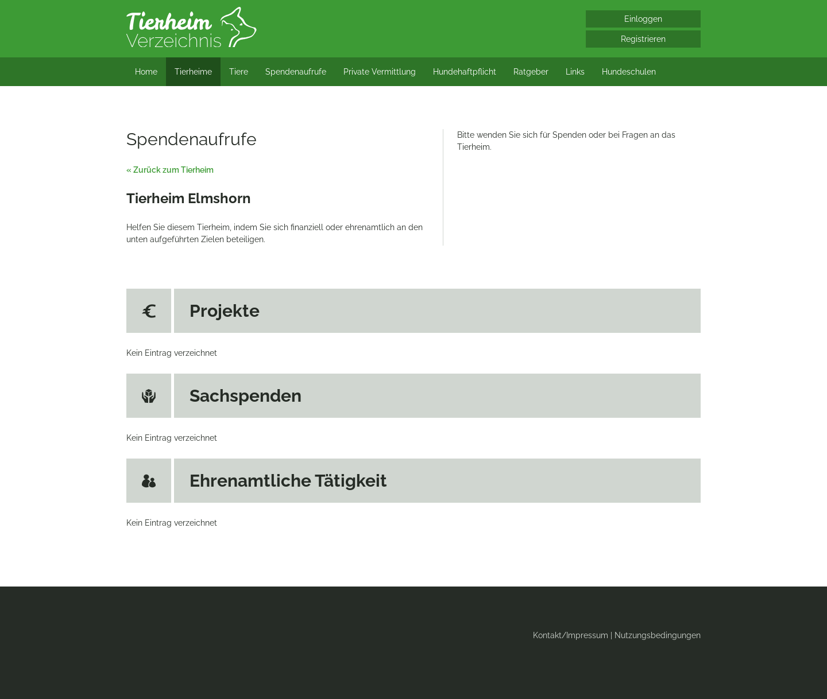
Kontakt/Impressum (570, 635)
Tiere (238, 71)
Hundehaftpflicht (464, 71)
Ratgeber (530, 71)
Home (146, 71)
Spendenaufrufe (295, 71)
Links (575, 71)
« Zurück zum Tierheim (170, 169)
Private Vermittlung (379, 71)
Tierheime (193, 71)
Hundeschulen (629, 71)
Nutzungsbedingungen (658, 635)
